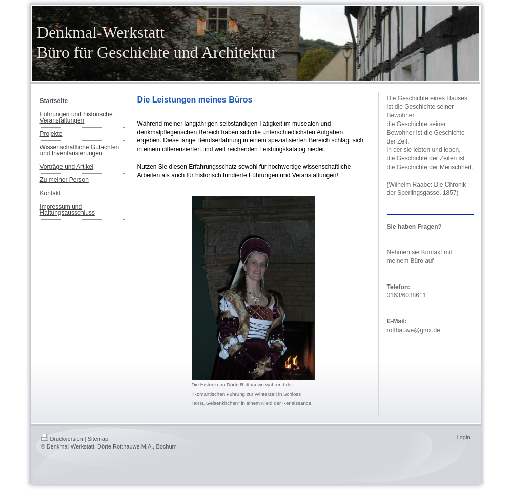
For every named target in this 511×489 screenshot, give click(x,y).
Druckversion (62, 439)
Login (464, 437)
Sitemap (98, 439)
